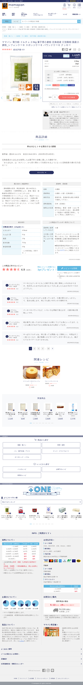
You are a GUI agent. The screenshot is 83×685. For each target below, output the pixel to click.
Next (41, 98)
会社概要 (31, 678)
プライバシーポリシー (42, 678)
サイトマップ (23, 678)
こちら (21, 641)
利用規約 (53, 678)
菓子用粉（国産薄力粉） (38, 36)
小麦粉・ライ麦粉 (22, 36)
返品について (76, 107)
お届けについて (65, 107)
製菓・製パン (8, 36)
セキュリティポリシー (63, 678)
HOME (15, 678)
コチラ (62, 250)
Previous (2, 98)
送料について (55, 107)
